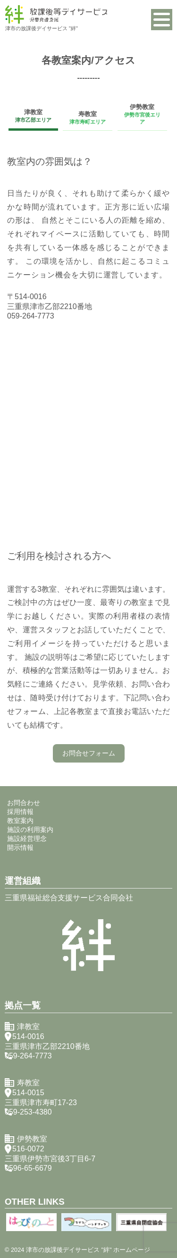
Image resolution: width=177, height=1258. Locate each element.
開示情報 (20, 847)
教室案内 (20, 820)
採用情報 (20, 811)
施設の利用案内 (30, 829)
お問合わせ (23, 802)
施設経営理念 (27, 838)
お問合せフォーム (88, 753)
